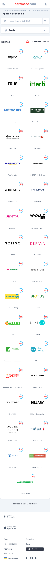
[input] (22, 21)
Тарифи (30, 539)
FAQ (28, 544)
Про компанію (10, 544)
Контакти (8, 553)
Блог (6, 539)
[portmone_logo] (25, 4)
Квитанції (8, 549)
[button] (11, 558)
